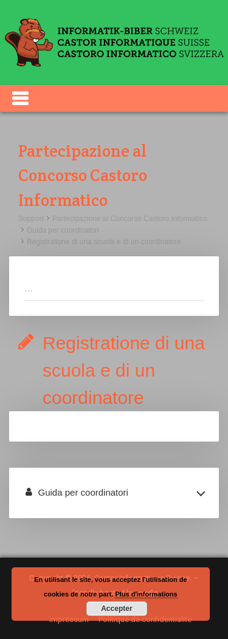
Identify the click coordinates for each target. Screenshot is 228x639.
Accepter (116, 608)
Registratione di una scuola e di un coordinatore (104, 241)
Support (31, 218)
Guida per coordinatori (63, 230)
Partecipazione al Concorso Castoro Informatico (129, 218)
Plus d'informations (146, 594)
